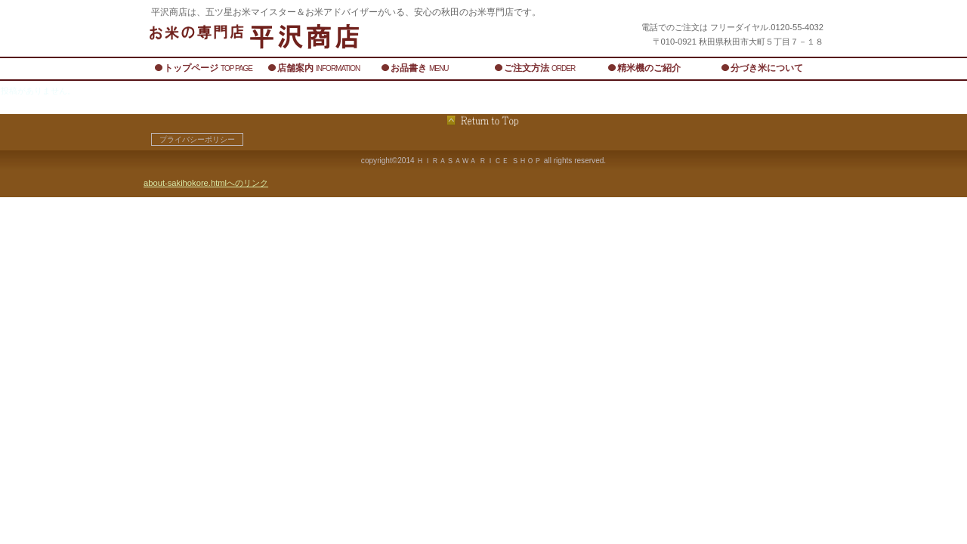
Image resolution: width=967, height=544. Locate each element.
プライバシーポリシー (197, 139)
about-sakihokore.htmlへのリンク (206, 182)
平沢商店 (332, 35)
